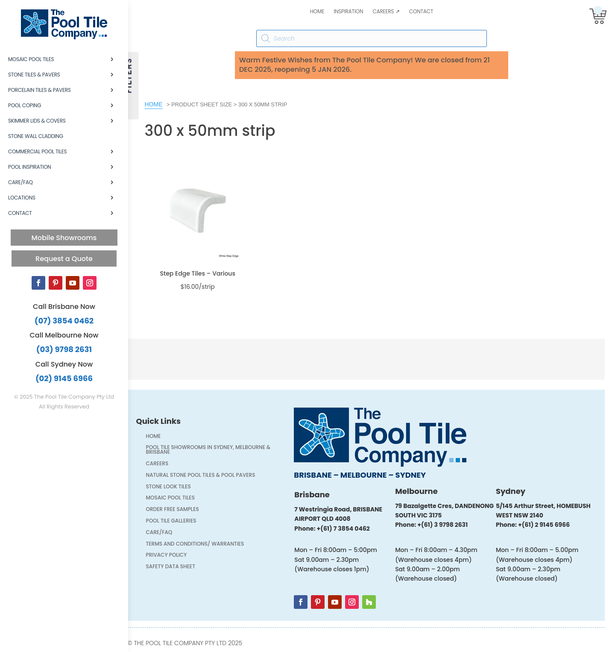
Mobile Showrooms (64, 238)
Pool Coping (24, 105)
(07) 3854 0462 (64, 320)
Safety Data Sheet (175, 567)
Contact (421, 12)
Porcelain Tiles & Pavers (39, 90)
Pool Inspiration (29, 166)
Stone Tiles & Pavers (34, 74)
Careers (162, 464)
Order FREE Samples (177, 510)
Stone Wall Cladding (35, 136)
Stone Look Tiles (173, 487)
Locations (21, 197)
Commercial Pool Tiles (37, 151)
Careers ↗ (385, 12)
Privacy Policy (171, 555)
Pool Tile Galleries (176, 521)
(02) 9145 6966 (64, 378)
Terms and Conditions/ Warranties (200, 544)
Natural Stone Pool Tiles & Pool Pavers (206, 476)
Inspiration (348, 12)
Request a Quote (64, 259)
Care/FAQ (20, 182)
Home (317, 12)
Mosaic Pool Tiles (31, 59)
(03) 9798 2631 (64, 349)
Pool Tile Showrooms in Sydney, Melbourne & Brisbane (213, 450)
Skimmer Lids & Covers (36, 120)
